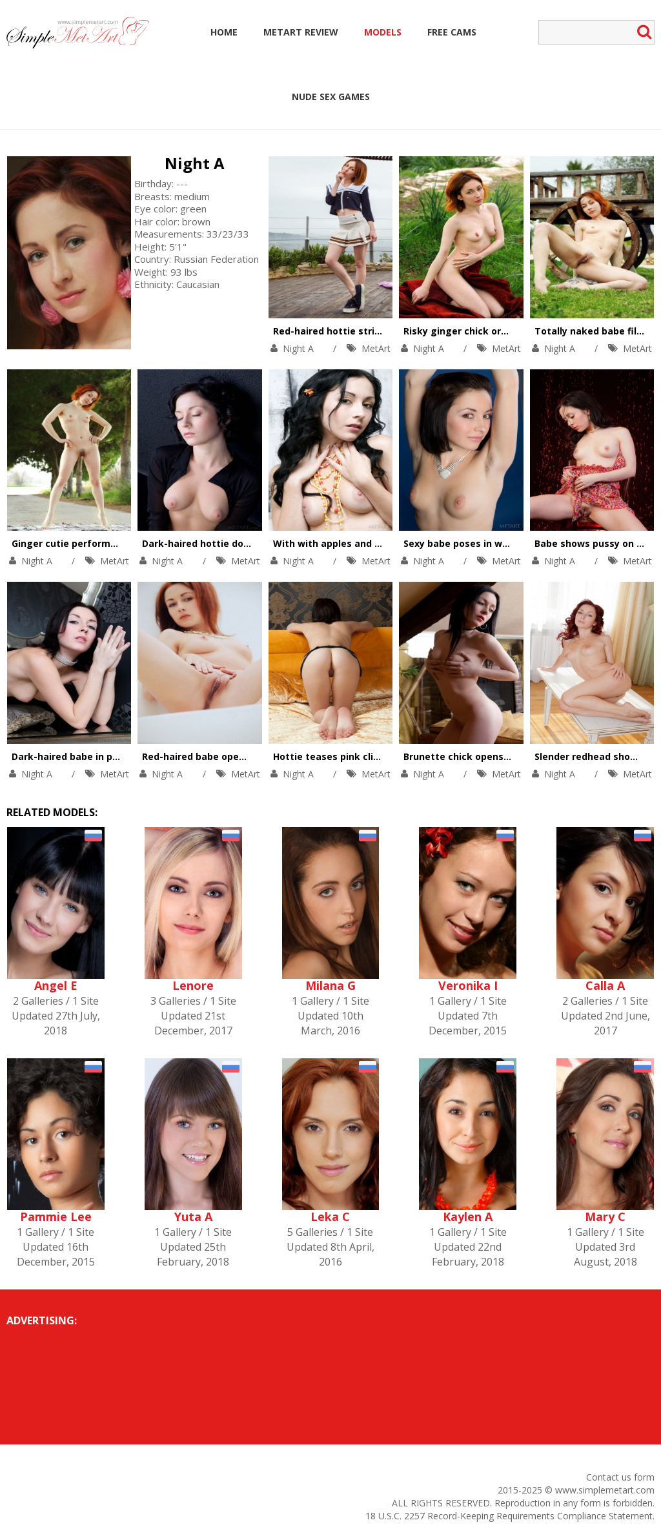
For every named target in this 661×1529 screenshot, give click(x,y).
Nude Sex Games (331, 96)
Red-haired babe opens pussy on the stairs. (243, 756)
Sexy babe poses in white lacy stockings (497, 543)
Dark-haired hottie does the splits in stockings (251, 543)
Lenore (193, 985)
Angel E (55, 985)
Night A (195, 163)
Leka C (330, 1216)
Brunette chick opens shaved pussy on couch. (509, 756)
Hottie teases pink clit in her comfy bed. (367, 756)
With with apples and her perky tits (355, 543)
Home (224, 32)
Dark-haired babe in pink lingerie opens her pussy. (129, 756)
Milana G (330, 985)
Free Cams (451, 32)
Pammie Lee (56, 1216)
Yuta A (193, 1216)
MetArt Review (300, 32)
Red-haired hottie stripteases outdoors (365, 331)
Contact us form (620, 1477)
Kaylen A (468, 1216)
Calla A (605, 985)
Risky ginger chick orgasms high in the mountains (520, 331)
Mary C (605, 1216)
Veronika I (468, 985)
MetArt (376, 348)
